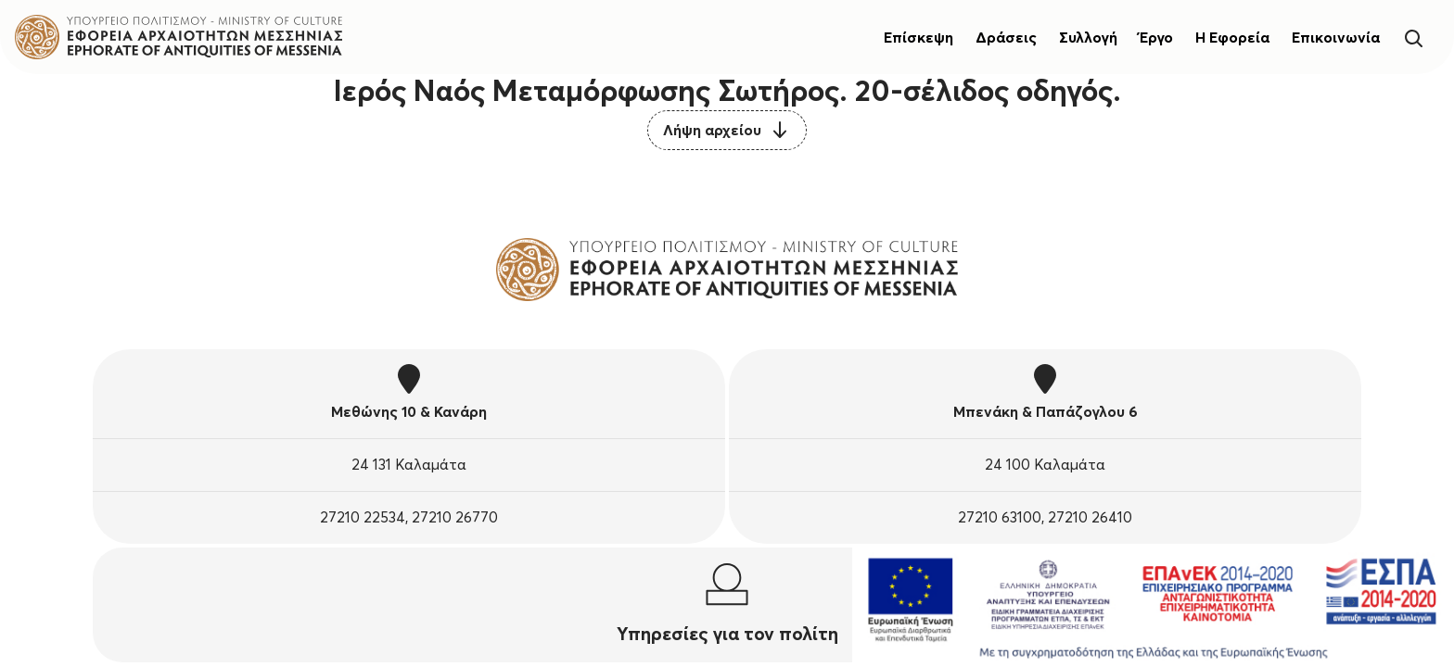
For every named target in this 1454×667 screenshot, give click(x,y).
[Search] (1413, 36)
